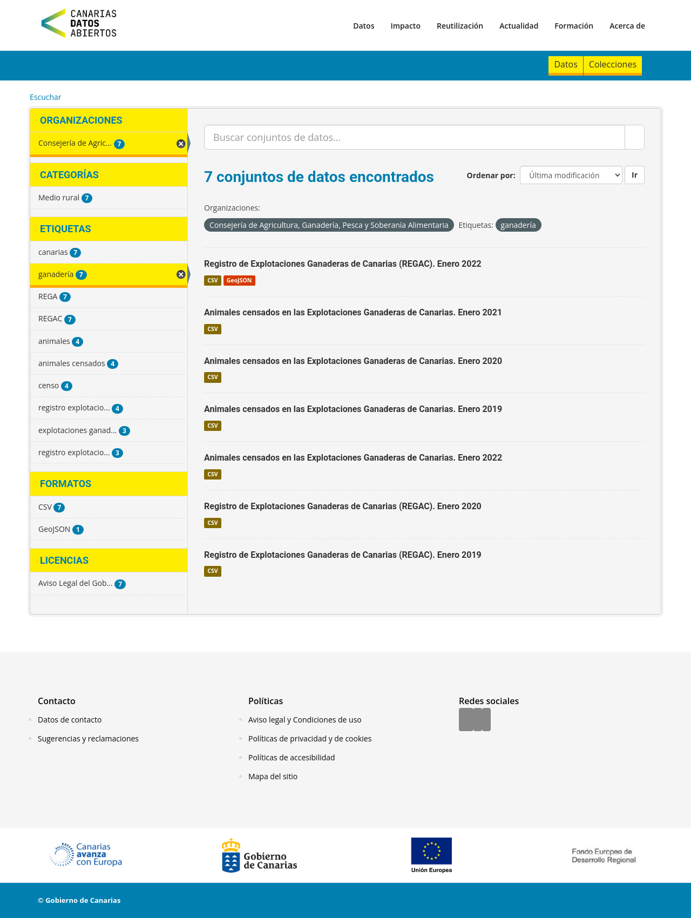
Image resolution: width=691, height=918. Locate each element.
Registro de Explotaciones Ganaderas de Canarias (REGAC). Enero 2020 (343, 506)
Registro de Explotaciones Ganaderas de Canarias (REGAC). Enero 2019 (343, 555)
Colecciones (612, 64)
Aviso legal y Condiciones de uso (305, 719)
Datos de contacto (69, 719)
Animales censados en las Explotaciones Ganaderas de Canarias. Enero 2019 (353, 409)
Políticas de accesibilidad (291, 757)
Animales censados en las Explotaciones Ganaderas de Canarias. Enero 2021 (353, 312)
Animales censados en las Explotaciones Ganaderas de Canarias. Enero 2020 (353, 361)
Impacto (405, 26)
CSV (212, 280)
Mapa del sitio (272, 776)
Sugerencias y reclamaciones (88, 738)
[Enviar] (635, 137)
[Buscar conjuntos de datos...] (414, 137)
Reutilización (460, 26)
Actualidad (518, 26)
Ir (635, 175)
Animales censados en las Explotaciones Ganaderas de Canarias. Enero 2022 (353, 458)
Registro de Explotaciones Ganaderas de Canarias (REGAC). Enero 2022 (343, 264)
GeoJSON (239, 280)
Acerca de (627, 26)
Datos (363, 26)
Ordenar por (490, 175)
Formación (573, 26)
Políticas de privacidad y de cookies (309, 738)
